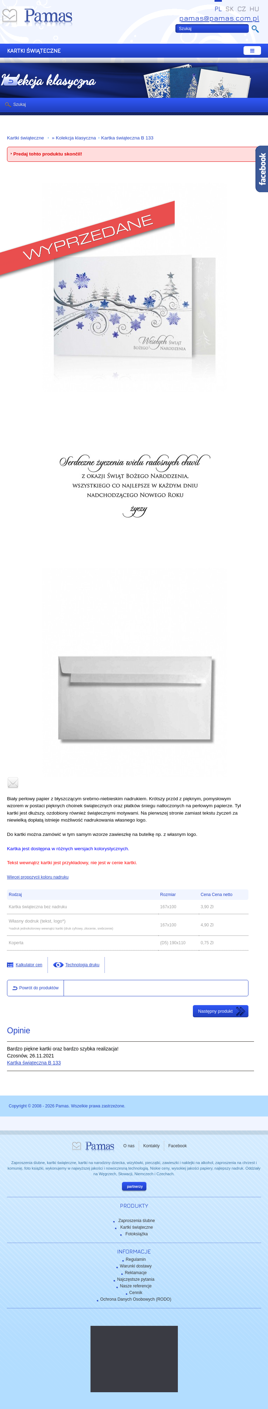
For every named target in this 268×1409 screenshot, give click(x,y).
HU (254, 9)
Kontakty (151, 1145)
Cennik (135, 1292)
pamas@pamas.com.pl (219, 18)
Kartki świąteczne (26, 137)
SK (229, 9)
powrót (10, 82)
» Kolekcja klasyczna (73, 137)
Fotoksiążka (136, 1233)
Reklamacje (136, 1272)
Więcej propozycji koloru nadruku (37, 877)
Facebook (177, 1145)
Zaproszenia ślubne (136, 1220)
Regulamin (136, 1259)
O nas (129, 1145)
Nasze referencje (136, 1286)
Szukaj (19, 104)
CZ (241, 9)
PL (218, 9)
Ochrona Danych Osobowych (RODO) (135, 1299)
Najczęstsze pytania (135, 1279)
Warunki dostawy (136, 1266)
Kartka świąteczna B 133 (127, 137)
